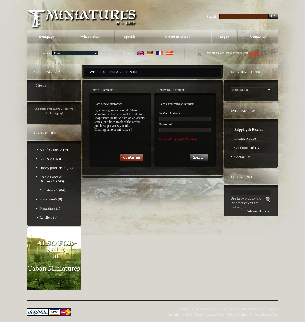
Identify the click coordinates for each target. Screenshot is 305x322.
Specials (129, 37)
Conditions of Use (247, 148)
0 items (254, 53)
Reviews (229, 308)
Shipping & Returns (248, 129)
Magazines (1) (49, 208)
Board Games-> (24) (54, 149)
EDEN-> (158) (50, 159)
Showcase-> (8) (50, 199)
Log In (224, 37)
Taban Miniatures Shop (208, 314)
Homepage (46, 37)
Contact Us (258, 37)
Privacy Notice (245, 138)
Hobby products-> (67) (56, 168)
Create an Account (178, 37)
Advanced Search (206, 308)
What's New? (90, 37)
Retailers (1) (48, 217)
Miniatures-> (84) (52, 190)
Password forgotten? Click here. (178, 139)
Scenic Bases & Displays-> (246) (51, 179)
